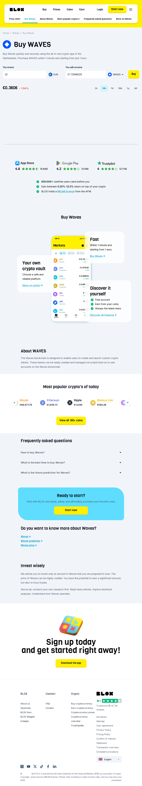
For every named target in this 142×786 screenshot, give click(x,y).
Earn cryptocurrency (82, 708)
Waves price (29, 545)
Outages (24, 721)
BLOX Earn (26, 712)
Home (6, 33)
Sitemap (100, 721)
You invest (8, 67)
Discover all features (103, 315)
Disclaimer (101, 716)
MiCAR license (66, 191)
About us (25, 703)
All (135, 88)
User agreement (104, 725)
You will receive (73, 67)
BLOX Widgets (27, 716)
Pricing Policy (103, 734)
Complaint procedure (107, 751)
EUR (53, 75)
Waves (15, 33)
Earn (82, 9)
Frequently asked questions (98, 18)
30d (120, 88)
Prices (56, 9)
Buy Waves (30, 18)
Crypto (75, 694)
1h (96, 88)
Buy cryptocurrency (81, 703)
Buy (45, 9)
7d (112, 88)
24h (104, 88)
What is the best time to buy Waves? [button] (71, 462)
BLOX (23, 694)
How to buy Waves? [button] (71, 452)
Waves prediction (32, 541)
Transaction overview (107, 747)
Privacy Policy (103, 730)
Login (100, 9)
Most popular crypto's (68, 18)
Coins (70, 9)
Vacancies (25, 708)
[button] (33, 696)
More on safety (32, 285)
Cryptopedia (77, 725)
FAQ (48, 703)
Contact (50, 694)
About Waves (46, 18)
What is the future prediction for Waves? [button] (71, 472)
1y (128, 88)
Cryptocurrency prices (83, 712)
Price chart (14, 18)
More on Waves (124, 18)
